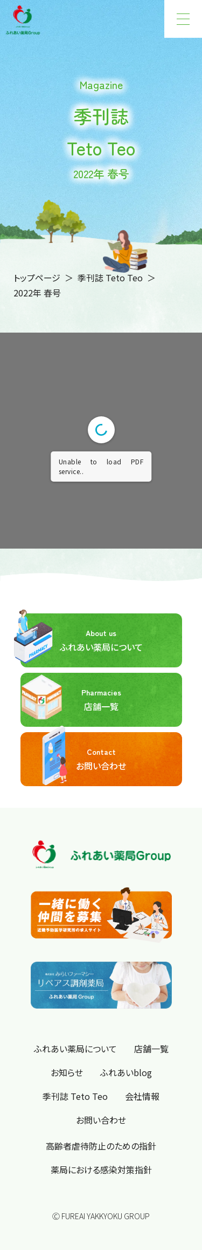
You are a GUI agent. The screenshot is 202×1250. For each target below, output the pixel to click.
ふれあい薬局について (81, 640)
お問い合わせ (73, 759)
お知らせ (67, 1072)
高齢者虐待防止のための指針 (101, 1145)
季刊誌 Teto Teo (110, 277)
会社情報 (142, 1096)
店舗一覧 (70, 700)
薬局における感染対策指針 (101, 1169)
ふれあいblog (126, 1072)
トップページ (36, 277)
